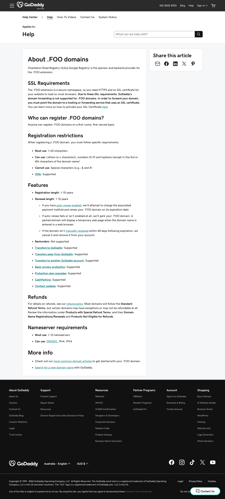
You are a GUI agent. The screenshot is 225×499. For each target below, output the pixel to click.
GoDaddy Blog (16, 415)
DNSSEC (51, 341)
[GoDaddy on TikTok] (192, 464)
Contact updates (45, 286)
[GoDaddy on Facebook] (171, 464)
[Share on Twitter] (184, 63)
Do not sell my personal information (198, 491)
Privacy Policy (195, 481)
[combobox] (154, 34)
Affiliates (137, 396)
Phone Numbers (205, 441)
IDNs (38, 174)
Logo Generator (205, 434)
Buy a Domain (204, 396)
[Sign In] (203, 5)
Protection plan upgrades (50, 273)
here (105, 106)
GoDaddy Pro (140, 409)
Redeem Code (102, 428)
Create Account (174, 409)
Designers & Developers (107, 415)
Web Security (204, 428)
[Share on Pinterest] (193, 63)
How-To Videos (66, 17)
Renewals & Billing (176, 403)
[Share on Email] (157, 63)
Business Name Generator (108, 441)
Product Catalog (103, 434)
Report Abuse (47, 403)
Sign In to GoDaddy (176, 396)
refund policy (75, 303)
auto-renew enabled (68, 205)
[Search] (199, 34)
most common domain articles (73, 361)
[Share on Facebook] (166, 63)
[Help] (191, 5)
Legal (12, 428)
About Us (13, 396)
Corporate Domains (105, 422)
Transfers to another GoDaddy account (59, 260)
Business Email (204, 409)
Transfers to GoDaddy (48, 247)
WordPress (202, 415)
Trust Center (15, 434)
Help (50, 17)
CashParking (43, 279)
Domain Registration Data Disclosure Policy (62, 415)
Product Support (48, 396)
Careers (13, 403)
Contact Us (87, 17)
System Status (108, 17)
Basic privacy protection (50, 266)
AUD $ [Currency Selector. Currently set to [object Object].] (83, 463)
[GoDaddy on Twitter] (202, 464)
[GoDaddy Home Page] (24, 464)
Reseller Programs (142, 403)
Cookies (212, 481)
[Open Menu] (10, 5)
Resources (45, 409)
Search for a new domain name (54, 367)
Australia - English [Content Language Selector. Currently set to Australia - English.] (57, 463)
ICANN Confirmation (105, 409)
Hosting (201, 422)
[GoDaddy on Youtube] (213, 464)
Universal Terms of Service (138, 491)
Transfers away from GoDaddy (54, 254)
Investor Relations (18, 422)
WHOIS (99, 403)
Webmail (99, 396)
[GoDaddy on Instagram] (182, 464)
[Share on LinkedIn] (175, 63)
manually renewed (77, 230)
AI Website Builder (206, 403)
